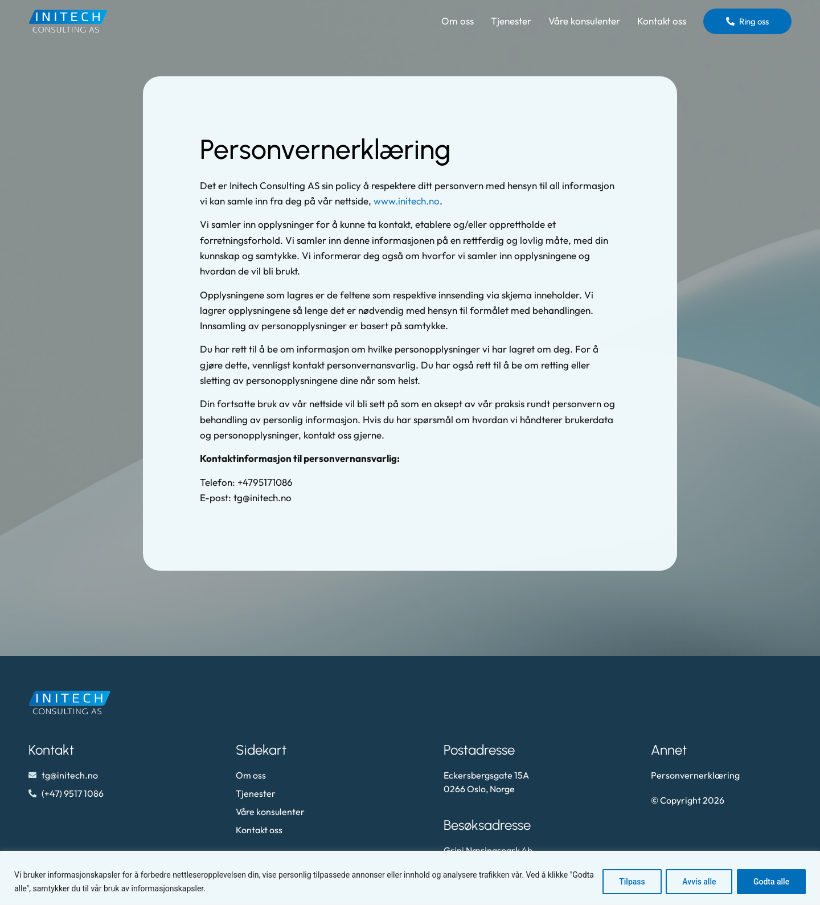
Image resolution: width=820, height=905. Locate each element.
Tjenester (511, 21)
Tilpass (631, 881)
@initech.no (267, 497)
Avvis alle (698, 881)
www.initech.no (407, 201)
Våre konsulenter (584, 21)
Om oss (457, 21)
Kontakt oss (661, 21)
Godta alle (771, 881)
